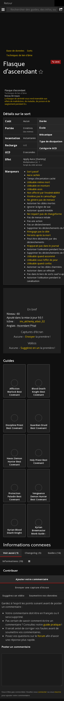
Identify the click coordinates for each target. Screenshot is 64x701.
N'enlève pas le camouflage (41, 196)
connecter (42, 692)
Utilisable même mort (38, 182)
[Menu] (3, 9)
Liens (57, 61)
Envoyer (30, 336)
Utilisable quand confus (39, 263)
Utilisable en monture (38, 185)
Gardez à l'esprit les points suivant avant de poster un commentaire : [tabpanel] (32, 649)
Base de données (15, 50)
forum (41, 636)
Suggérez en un (30, 348)
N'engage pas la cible (38, 231)
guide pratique (52, 624)
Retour (8, 3)
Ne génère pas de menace (41, 199)
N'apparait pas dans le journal (43, 245)
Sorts (29, 50)
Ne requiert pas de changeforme (44, 213)
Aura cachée (33, 175)
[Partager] (61, 9)
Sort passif (32, 171)
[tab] (11, 553)
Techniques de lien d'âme (19, 55)
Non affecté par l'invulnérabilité (43, 192)
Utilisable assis (34, 189)
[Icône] (8, 82)
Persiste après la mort (39, 235)
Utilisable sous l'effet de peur (42, 259)
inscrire (57, 692)
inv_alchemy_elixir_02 (30, 321)
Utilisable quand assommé (41, 256)
